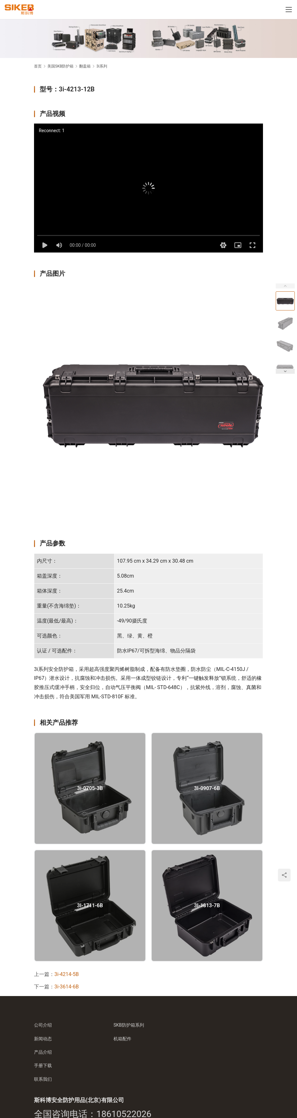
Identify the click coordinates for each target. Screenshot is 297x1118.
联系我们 (43, 1079)
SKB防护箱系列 (129, 1025)
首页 (38, 66)
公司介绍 (43, 1025)
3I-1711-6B (90, 905)
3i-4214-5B (66, 974)
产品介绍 (43, 1052)
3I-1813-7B (207, 905)
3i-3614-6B (66, 987)
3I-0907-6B (207, 788)
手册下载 (43, 1065)
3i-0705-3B (90, 788)
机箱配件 (122, 1038)
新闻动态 (43, 1038)
